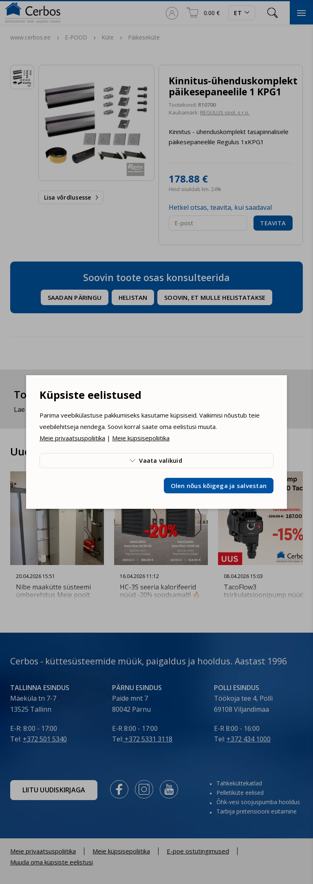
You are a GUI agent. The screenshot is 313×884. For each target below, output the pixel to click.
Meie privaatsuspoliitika (72, 438)
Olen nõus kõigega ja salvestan (219, 486)
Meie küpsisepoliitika (141, 438)
